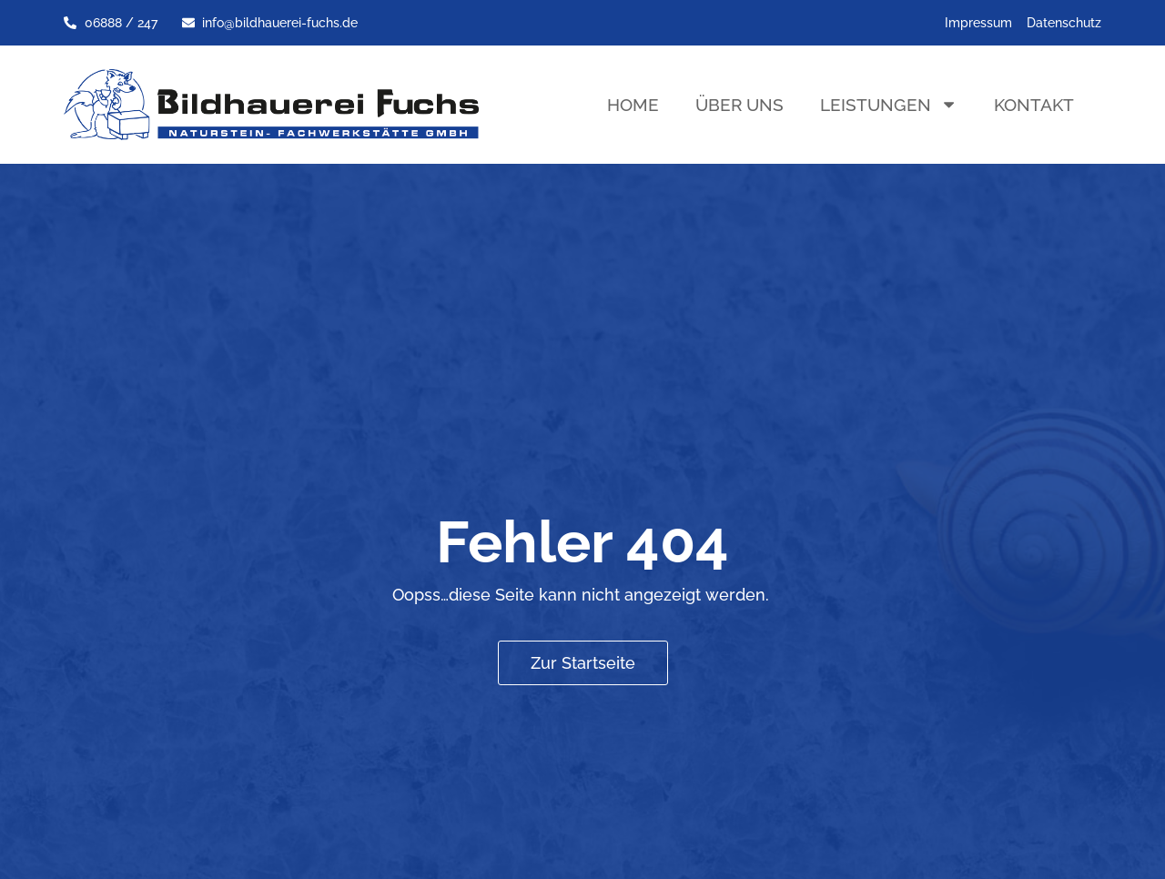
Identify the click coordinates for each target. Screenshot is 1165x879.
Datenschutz (1064, 22)
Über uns (739, 105)
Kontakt (1034, 105)
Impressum (978, 22)
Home (633, 105)
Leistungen (888, 104)
